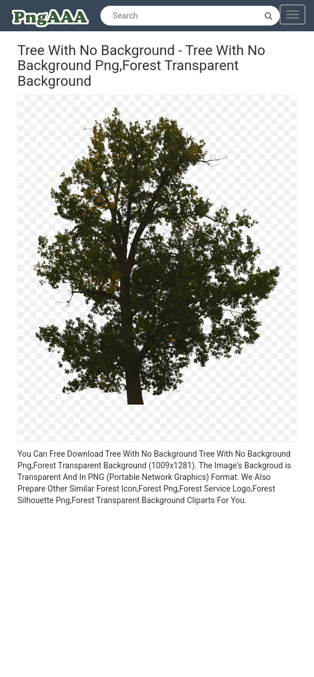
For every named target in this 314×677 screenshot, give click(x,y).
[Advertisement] (157, 593)
